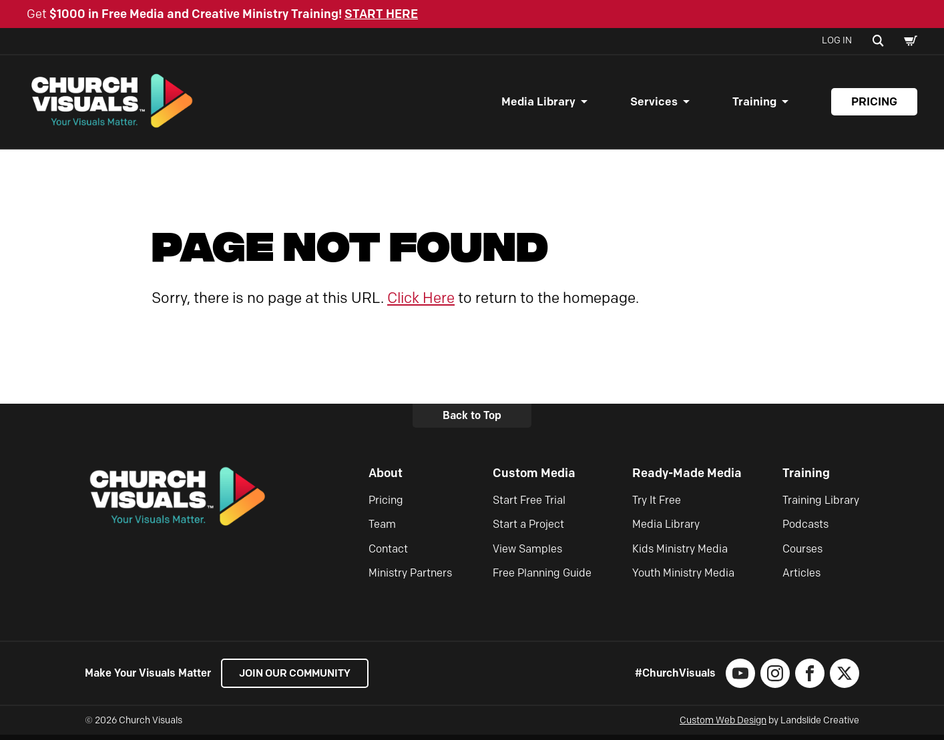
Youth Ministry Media (683, 578)
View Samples (527, 553)
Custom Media (534, 478)
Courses (802, 553)
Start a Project (528, 529)
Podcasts (805, 529)
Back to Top (472, 420)
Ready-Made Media (687, 478)
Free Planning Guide (542, 578)
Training (754, 104)
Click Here (421, 303)
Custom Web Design (723, 725)
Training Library (820, 504)
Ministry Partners (410, 578)
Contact (388, 553)
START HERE (381, 14)
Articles (801, 578)
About (386, 478)
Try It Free (656, 504)
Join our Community (299, 678)
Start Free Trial (529, 504)
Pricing (874, 104)
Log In (837, 40)
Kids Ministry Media (680, 553)
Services (654, 104)
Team (382, 529)
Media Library (538, 104)
